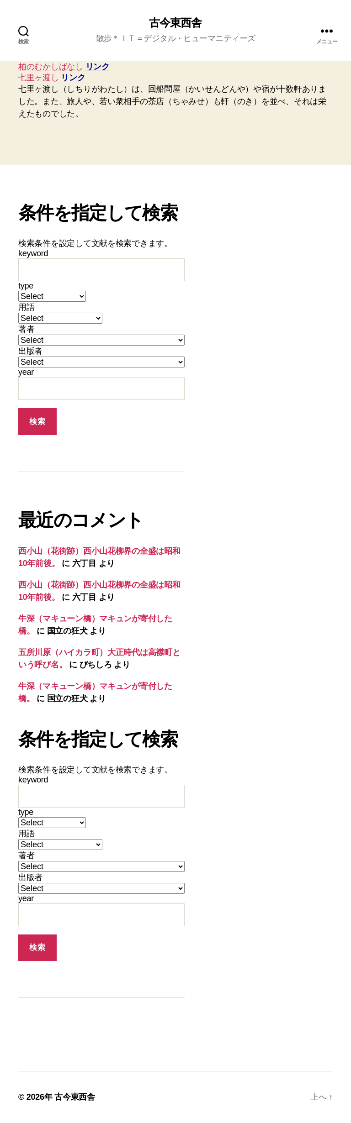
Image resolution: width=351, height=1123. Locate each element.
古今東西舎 (175, 22)
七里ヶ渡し (38, 77)
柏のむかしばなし (50, 66)
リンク (97, 66)
